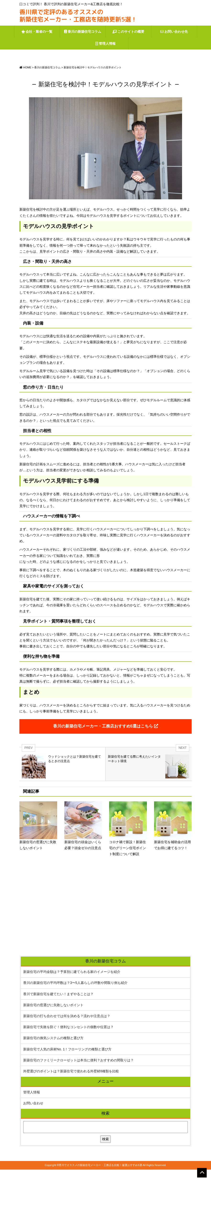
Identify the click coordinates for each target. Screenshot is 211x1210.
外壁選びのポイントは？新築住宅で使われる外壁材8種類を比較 (71, 1111)
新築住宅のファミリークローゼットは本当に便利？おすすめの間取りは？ (78, 1100)
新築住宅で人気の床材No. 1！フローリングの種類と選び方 (67, 1089)
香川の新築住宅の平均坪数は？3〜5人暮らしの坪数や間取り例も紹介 (75, 1023)
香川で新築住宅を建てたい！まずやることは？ (58, 1034)
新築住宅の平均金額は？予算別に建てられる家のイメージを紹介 (71, 1012)
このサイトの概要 (128, 31)
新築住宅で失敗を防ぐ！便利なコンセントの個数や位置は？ (68, 1067)
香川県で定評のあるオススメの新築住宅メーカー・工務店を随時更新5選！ (78, 15)
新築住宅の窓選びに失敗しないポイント (53, 1045)
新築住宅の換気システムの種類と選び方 (53, 1078)
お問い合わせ (33, 1143)
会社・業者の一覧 (37, 31)
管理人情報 (105, 43)
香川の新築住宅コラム (82, 31)
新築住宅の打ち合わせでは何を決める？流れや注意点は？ (66, 1056)
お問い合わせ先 (174, 31)
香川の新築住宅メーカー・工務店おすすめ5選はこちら (105, 766)
